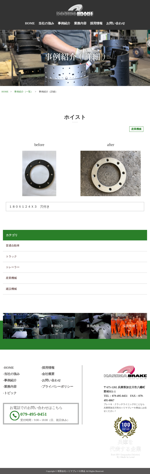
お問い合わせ (115, 23)
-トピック (9, 393)
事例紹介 (64, 23)
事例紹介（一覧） (23, 91)
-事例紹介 (9, 380)
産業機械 (11, 277)
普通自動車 (13, 245)
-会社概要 (47, 374)
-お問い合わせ (51, 380)
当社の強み (46, 23)
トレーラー (13, 267)
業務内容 (80, 23)
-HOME (8, 367)
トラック (11, 256)
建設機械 (11, 288)
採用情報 (96, 23)
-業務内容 (9, 386)
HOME (30, 23)
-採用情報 (47, 367)
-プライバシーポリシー (57, 386)
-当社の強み (11, 374)
